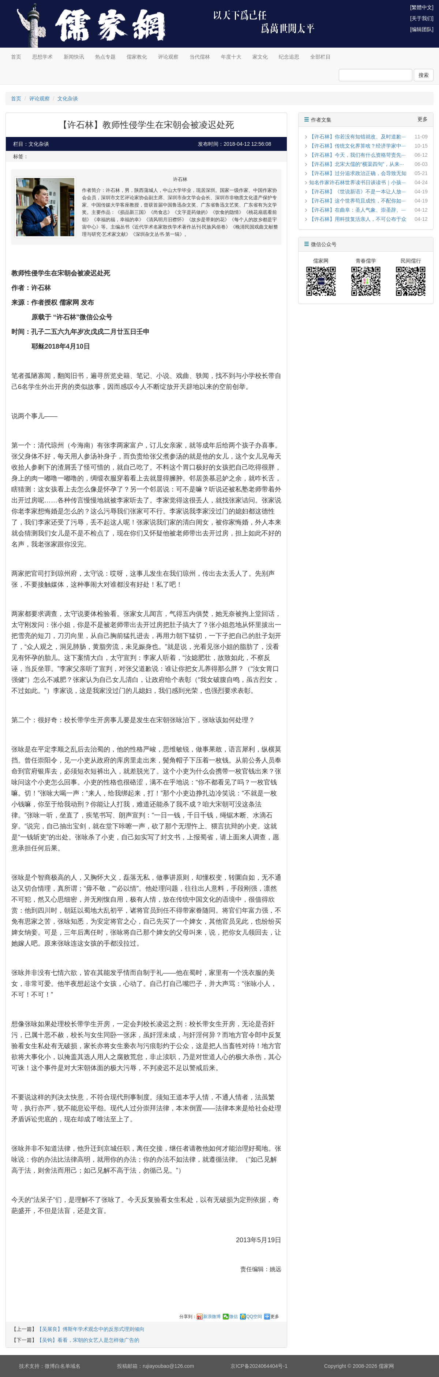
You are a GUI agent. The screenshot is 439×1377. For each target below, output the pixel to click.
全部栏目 (320, 57)
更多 (274, 1316)
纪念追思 (289, 57)
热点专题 (105, 57)
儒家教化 (137, 57)
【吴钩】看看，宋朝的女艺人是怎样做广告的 (88, 1340)
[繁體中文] (422, 7)
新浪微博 (212, 1316)
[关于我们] (422, 18)
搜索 (424, 75)
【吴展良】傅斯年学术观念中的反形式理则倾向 (91, 1329)
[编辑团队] (422, 29)
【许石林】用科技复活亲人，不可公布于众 (357, 219)
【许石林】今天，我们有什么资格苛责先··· (357, 155)
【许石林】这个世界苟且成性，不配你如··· (357, 201)
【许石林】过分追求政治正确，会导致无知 (357, 173)
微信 (233, 1316)
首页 (16, 57)
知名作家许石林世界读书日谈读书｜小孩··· (357, 182)
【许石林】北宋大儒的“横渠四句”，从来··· (356, 164)
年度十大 (231, 57)
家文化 (260, 57)
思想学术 (42, 57)
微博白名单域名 (62, 1366)
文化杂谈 (67, 98)
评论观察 (168, 57)
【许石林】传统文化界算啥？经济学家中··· (357, 146)
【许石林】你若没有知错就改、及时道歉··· (357, 137)
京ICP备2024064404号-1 (259, 1366)
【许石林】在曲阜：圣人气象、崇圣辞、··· (357, 210)
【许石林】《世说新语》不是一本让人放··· (357, 191)
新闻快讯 (74, 57)
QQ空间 (254, 1316)
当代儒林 (200, 57)
